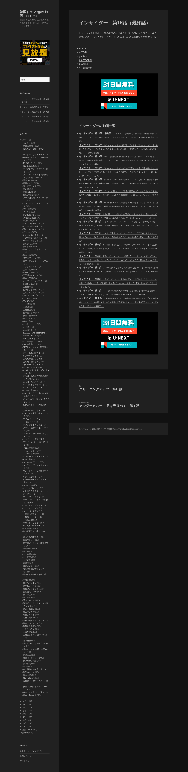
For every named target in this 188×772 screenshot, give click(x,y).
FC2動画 (83, 63)
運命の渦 (27, 675)
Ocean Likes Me (30, 335)
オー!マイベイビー (31, 494)
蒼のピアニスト (30, 186)
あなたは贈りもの (30, 361)
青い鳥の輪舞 (29, 166)
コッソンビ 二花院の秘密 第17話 (34, 107)
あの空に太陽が (30, 367)
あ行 (24, 140)
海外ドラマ (27, 729)
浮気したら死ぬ (30, 626)
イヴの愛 (27, 459)
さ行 (24, 704)
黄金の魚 (27, 321)
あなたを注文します (31, 364)
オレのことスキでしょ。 (33, 491)
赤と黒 (26, 189)
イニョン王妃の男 (30, 226)
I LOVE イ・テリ (30, 163)
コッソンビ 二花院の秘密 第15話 (34, 116)
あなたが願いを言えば (32, 358)
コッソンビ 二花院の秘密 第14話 (34, 121)
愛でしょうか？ (30, 586)
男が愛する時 (29, 312)
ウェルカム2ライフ (31, 462)
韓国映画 (25, 732)
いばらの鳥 (28, 220)
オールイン (28, 298)
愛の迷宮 (27, 597)
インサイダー (29, 453)
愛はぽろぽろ (29, 600)
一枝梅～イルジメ (30, 517)
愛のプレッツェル (30, 588)
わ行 (24, 726)
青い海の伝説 (29, 678)
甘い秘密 (27, 640)
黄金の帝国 (28, 278)
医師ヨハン (28, 548)
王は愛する (28, 632)
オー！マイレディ (30, 508)
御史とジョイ (29, 565)
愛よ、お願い (29, 609)
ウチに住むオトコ (30, 476)
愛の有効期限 (29, 146)
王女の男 (27, 309)
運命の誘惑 (28, 255)
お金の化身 (28, 269)
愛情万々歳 (28, 180)
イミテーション (30, 450)
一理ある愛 (28, 519)
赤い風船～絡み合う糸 (32, 669)
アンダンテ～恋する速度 (33, 439)
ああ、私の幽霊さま (31, 353)
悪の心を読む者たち (31, 568)
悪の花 (26, 571)
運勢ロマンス (29, 672)
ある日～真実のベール (32, 381)
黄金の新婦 (28, 315)
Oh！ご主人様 (29, 338)
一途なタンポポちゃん (32, 238)
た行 (24, 707)
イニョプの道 (29, 448)
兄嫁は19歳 (28, 192)
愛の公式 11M (30, 591)
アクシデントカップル (32, 425)
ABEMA (83, 52)
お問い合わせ (25, 756)
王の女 (26, 286)
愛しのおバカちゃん (31, 229)
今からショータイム (31, 528)
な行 (24, 710)
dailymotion (85, 59)
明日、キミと (29, 614)
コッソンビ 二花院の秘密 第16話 (34, 111)
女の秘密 (27, 557)
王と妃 (26, 301)
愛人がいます (29, 611)
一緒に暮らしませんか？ (33, 522)
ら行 (24, 723)
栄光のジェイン (30, 258)
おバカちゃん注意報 (31, 410)
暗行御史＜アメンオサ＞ (33, 620)
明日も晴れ (28, 617)
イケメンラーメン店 (31, 223)
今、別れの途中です (31, 525)
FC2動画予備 (85, 67)
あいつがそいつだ (30, 355)
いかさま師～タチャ (31, 235)
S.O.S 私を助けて (30, 341)
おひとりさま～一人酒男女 (34, 404)
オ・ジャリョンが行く (32, 281)
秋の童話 (27, 655)
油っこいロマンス (30, 623)
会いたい (27, 143)
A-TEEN (26, 327)
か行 (24, 701)
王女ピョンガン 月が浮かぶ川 (36, 634)
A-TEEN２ (27, 330)
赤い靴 (26, 666)
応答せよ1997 (29, 272)
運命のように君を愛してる (34, 249)
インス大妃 (28, 232)
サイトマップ (25, 760)
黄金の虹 (27, 318)
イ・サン (27, 212)
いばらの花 (28, 390)
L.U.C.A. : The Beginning (34, 332)
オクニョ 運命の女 (31, 488)
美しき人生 (28, 243)
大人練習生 (28, 554)
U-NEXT (83, 48)
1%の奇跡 (27, 209)
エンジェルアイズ (30, 266)
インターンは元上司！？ (33, 456)
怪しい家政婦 (29, 194)
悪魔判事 (27, 580)
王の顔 (26, 307)
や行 (24, 720)
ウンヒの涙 (28, 485)
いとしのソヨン (30, 215)
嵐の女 (26, 563)
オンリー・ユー (30, 324)
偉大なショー (29, 540)
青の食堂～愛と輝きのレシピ (35, 680)
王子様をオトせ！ (30, 275)
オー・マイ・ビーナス (32, 505)
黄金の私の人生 (30, 695)
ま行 (24, 717)
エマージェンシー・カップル (35, 261)
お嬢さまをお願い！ (31, 289)
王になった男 (29, 629)
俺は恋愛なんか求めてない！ (35, 531)
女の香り (27, 560)
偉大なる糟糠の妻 (30, 537)
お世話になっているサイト (31, 751)
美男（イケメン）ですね (33, 657)
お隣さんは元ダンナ (31, 292)
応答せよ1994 (29, 284)
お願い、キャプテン (31, 295)
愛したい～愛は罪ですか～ (34, 148)
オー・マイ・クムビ (31, 496)
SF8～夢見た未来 (30, 344)
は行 (24, 713)
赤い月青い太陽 (30, 660)
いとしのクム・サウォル (33, 387)
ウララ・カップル (30, 240)
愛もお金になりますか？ (33, 154)
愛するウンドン (30, 583)
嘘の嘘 (26, 551)
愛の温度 (27, 594)
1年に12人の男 (29, 217)
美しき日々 (28, 246)
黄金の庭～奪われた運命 (33, 692)
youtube (83, 56)
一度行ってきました (31, 514)
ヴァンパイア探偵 (30, 511)
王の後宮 (27, 304)
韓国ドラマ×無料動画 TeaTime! (34, 14)
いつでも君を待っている (33, 384)
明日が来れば (29, 183)
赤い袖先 (27, 663)
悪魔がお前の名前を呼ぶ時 (34, 574)
